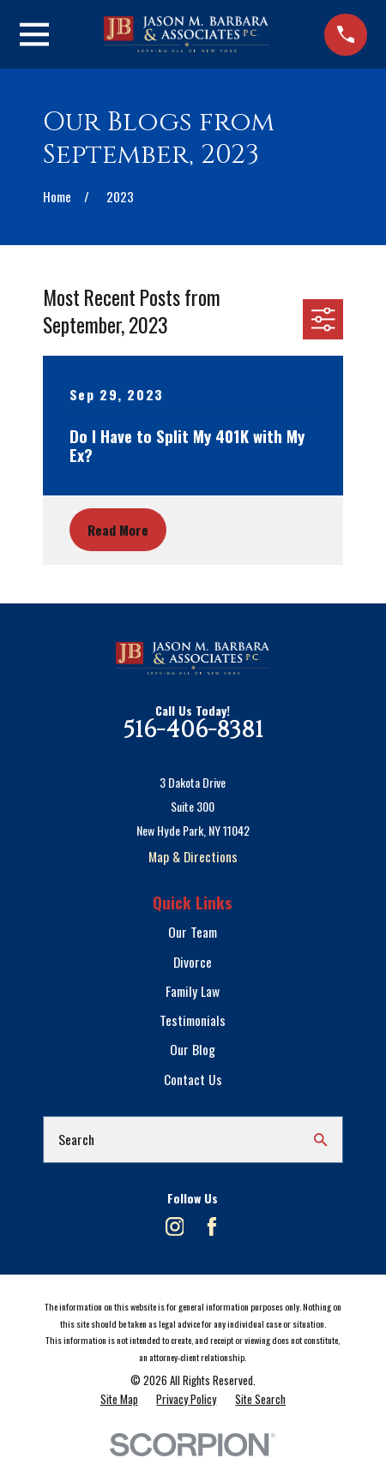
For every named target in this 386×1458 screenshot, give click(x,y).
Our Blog (192, 1049)
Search (76, 1139)
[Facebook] (211, 1226)
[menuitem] (119, 1399)
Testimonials (193, 1020)
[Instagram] (175, 1226)
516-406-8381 (193, 730)
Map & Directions (193, 856)
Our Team (192, 931)
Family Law (193, 991)
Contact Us (193, 1079)
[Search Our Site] (321, 1140)
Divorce (192, 961)
